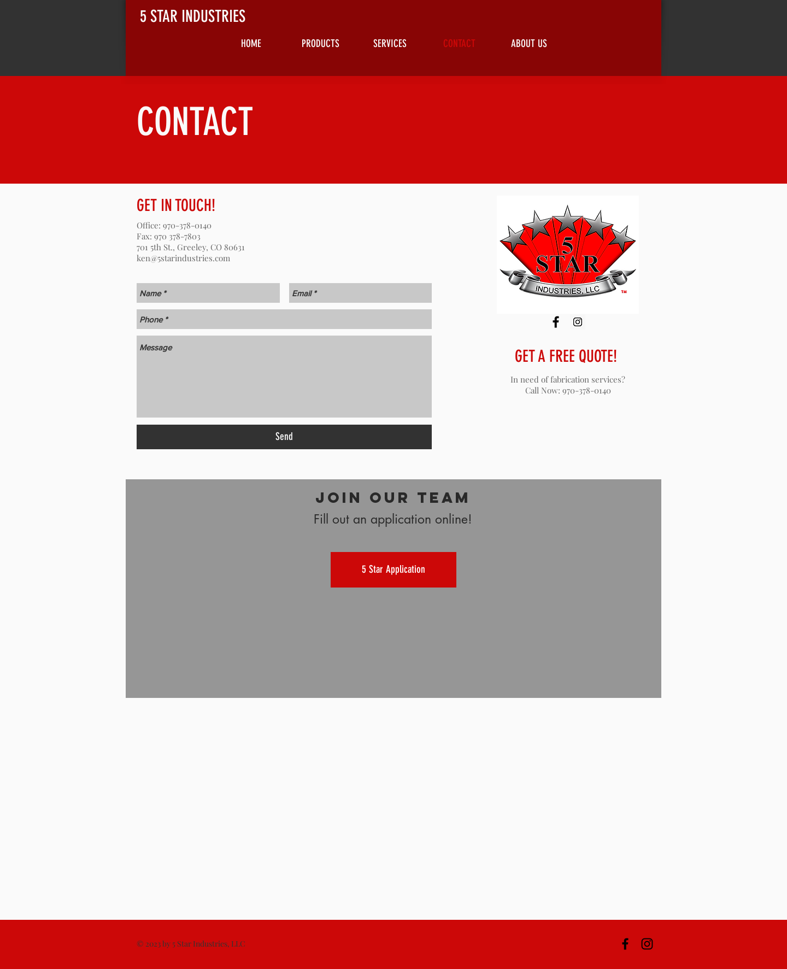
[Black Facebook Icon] (555, 322)
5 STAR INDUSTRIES (192, 16)
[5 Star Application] (393, 570)
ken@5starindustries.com (183, 257)
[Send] (284, 437)
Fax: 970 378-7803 (169, 236)
